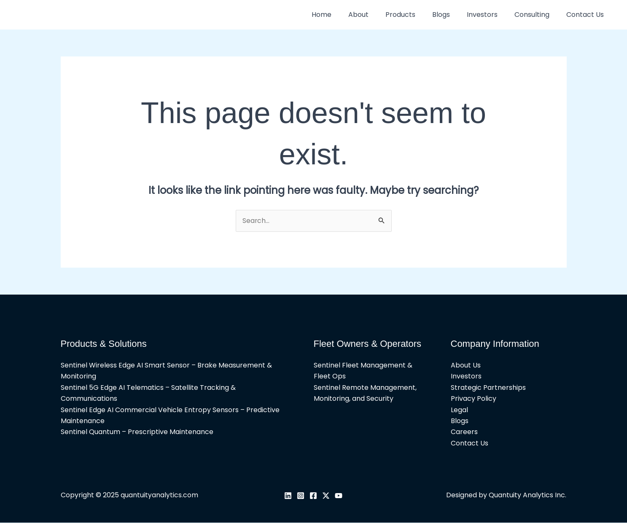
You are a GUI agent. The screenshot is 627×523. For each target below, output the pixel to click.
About (377, 14)
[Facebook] (313, 495)
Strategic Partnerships (488, 387)
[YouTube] (338, 495)
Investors (490, 14)
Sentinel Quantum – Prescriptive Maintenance (137, 432)
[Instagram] (300, 495)
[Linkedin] (288, 495)
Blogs (453, 14)
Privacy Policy (473, 399)
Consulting (536, 14)
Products (416, 14)
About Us (466, 365)
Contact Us (586, 14)
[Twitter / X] (326, 495)
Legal (459, 410)
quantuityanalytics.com (159, 495)
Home (343, 14)
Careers (464, 432)
